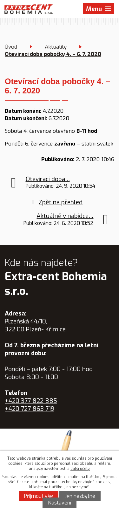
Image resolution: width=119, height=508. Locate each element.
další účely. (80, 468)
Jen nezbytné (80, 496)
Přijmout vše (38, 496)
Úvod (11, 47)
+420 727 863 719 (29, 409)
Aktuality (56, 47)
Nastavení (59, 502)
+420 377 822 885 (31, 401)
